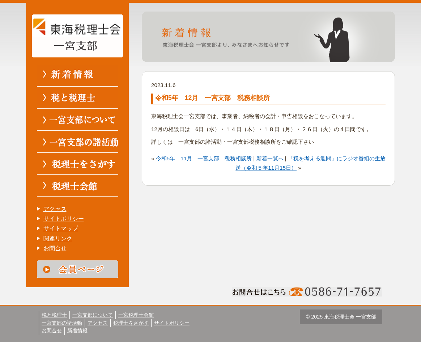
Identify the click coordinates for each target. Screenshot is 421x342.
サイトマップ (60, 228)
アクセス (55, 209)
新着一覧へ (270, 158)
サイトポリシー (63, 219)
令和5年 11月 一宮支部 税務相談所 (204, 158)
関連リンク (57, 238)
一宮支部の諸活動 (62, 323)
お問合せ (55, 248)
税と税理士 (54, 315)
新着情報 (77, 330)
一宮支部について (92, 315)
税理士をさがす (131, 323)
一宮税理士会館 (136, 315)
